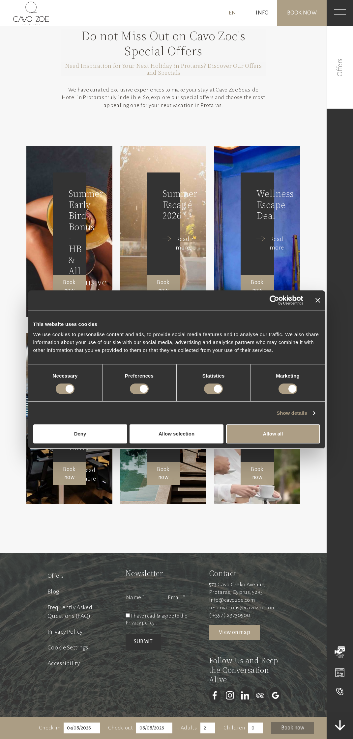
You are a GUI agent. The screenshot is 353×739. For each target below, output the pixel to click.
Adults (189, 728)
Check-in (49, 728)
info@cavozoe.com (232, 600)
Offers (55, 575)
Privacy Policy (64, 631)
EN (232, 13)
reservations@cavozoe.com (242, 608)
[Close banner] (317, 300)
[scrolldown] (340, 725)
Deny (80, 433)
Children (234, 728)
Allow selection (176, 433)
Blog (53, 591)
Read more (183, 243)
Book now (302, 13)
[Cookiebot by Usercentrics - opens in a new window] (274, 300)
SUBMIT (143, 642)
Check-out (120, 728)
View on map (234, 632)
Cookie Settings (67, 647)
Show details (292, 413)
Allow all (273, 433)
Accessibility (63, 663)
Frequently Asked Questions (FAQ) (69, 611)
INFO (262, 13)
